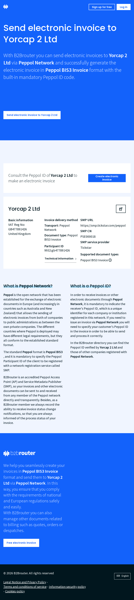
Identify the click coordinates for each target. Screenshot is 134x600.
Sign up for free (102, 7)
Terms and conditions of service (24, 587)
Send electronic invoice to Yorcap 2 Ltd (32, 115)
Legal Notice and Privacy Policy (24, 582)
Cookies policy (15, 591)
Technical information (59, 258)
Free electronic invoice (21, 542)
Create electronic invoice (107, 178)
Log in (123, 7)
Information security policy (67, 587)
